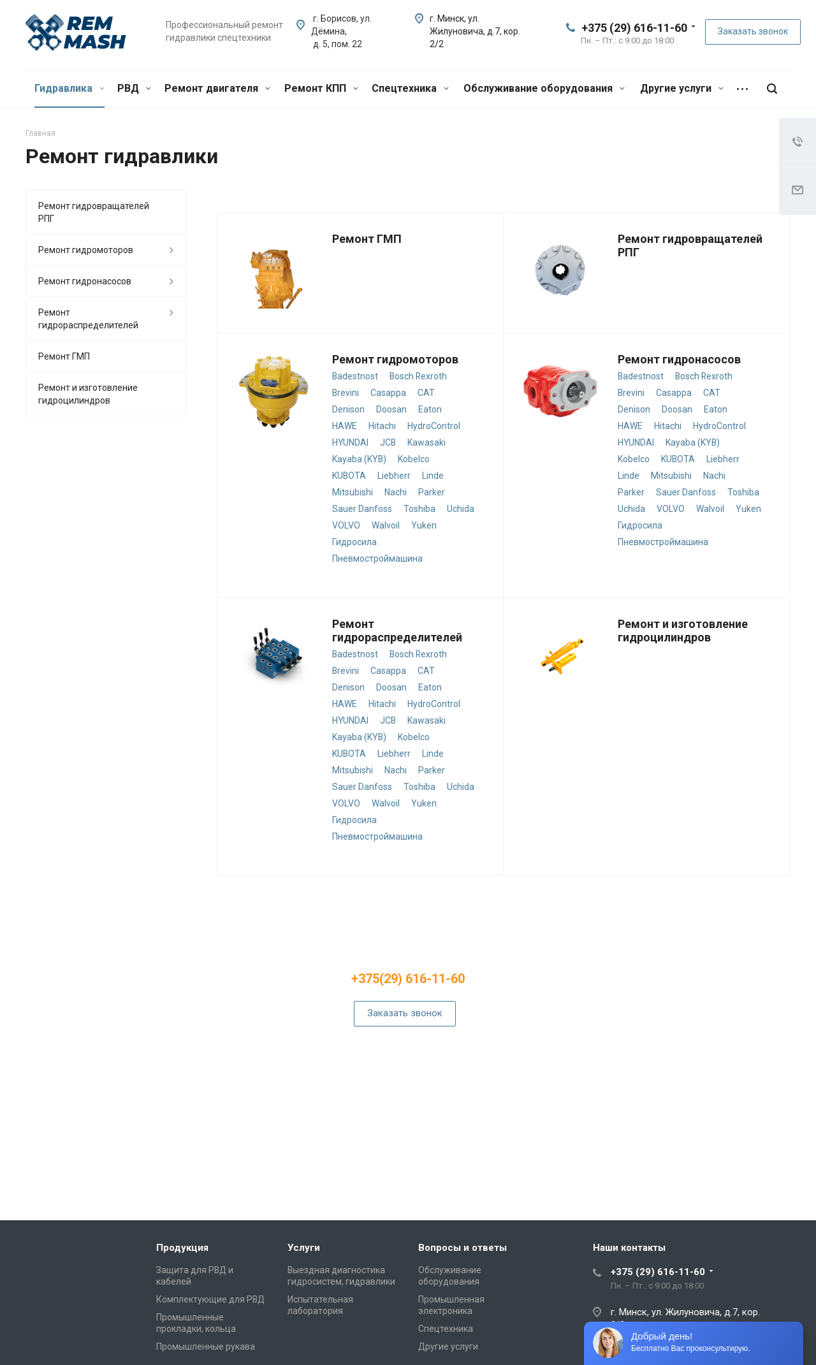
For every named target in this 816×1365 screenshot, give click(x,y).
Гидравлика (69, 88)
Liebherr (394, 476)
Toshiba (419, 509)
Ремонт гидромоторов (395, 359)
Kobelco (414, 459)
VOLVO (346, 525)
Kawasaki (426, 442)
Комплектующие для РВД (210, 1299)
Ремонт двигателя (217, 88)
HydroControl (433, 426)
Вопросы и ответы (462, 1247)
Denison (348, 409)
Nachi (395, 492)
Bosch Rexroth (418, 376)
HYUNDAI (350, 442)
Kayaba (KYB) (359, 459)
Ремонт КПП (321, 88)
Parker (431, 492)
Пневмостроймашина (377, 558)
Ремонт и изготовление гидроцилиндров (683, 630)
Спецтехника (410, 88)
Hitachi (382, 426)
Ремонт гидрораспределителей (397, 630)
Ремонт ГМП (367, 238)
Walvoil (386, 525)
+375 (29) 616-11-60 (634, 27)
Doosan (391, 409)
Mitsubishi (352, 492)
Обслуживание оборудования (544, 88)
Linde (433, 476)
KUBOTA (349, 476)
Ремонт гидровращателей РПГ (93, 212)
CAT (426, 393)
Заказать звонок (753, 31)
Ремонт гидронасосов (679, 359)
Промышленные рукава (205, 1346)
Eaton (430, 409)
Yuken (424, 525)
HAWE (344, 426)
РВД (134, 88)
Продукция (182, 1247)
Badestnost (355, 376)
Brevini (345, 393)
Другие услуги (682, 88)
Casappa (388, 393)
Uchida (460, 509)
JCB (388, 442)
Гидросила (354, 542)
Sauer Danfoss (362, 509)
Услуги (304, 1247)
